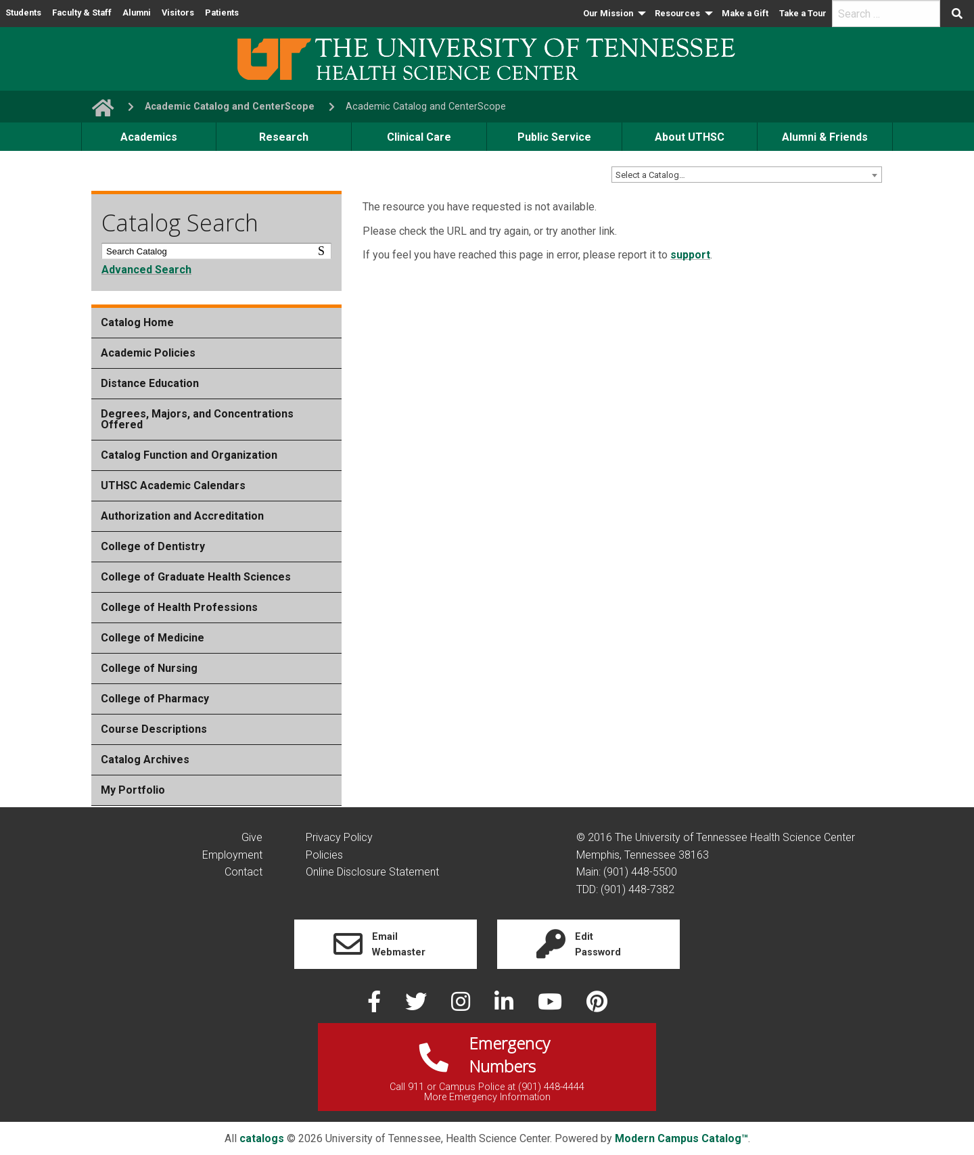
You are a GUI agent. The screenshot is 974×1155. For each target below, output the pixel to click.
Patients (222, 12)
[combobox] (746, 174)
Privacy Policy (339, 837)
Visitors (178, 12)
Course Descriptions (154, 729)
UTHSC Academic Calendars (173, 485)
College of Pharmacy (155, 698)
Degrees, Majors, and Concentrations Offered (197, 419)
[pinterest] (597, 1005)
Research (283, 137)
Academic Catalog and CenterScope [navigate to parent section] (230, 106)
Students (23, 12)
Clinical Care (419, 137)
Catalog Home (137, 322)
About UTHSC (689, 137)
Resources (677, 13)
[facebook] (375, 1005)
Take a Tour (803, 13)
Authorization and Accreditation (182, 515)
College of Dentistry (153, 546)
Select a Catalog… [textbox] (650, 175)
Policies (324, 854)
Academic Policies (148, 352)
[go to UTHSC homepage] (97, 106)
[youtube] (551, 1005)
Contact (243, 871)
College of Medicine (152, 637)
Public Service (554, 137)
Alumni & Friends (825, 137)
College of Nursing (149, 668)
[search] (886, 13)
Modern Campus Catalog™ (681, 1138)
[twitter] (417, 1005)
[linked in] (505, 1005)
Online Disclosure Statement (372, 871)
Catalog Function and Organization (189, 455)
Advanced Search (146, 269)
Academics (148, 137)
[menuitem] (613, 13)
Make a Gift (745, 13)
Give (251, 837)
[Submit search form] (957, 13)
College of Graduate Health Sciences (196, 576)
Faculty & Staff (82, 12)
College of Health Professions (179, 607)
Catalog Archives (145, 759)
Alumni (136, 12)
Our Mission (608, 13)
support (690, 254)
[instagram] (462, 1005)
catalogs (261, 1138)
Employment (232, 854)
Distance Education (150, 383)
